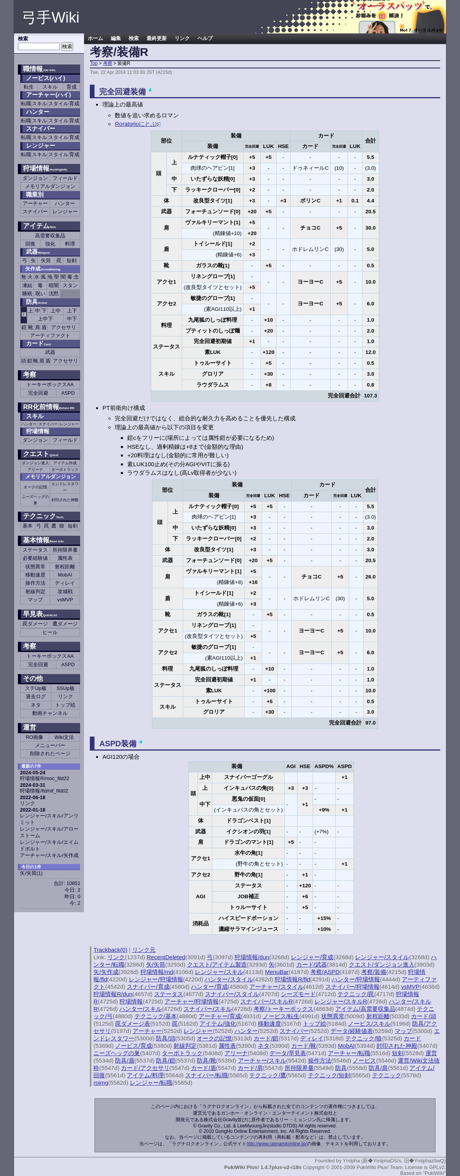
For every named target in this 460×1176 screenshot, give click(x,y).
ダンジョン (35, 178)
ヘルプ (205, 38)
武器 (50, 352)
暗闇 (54, 285)
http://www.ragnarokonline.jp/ (276, 1143)
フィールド (65, 178)
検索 (134, 38)
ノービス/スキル (369, 1023)
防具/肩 (378, 1067)
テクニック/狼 (363, 1038)
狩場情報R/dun (112, 994)
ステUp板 (35, 688)
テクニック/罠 (356, 994)
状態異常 (35, 567)
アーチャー (35, 203)
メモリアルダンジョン (50, 186)
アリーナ (35, 469)
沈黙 (54, 293)
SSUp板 (65, 688)
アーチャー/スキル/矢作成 (49, 855)
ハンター (37, 111)
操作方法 (35, 583)
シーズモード (298, 994)
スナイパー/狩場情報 (352, 986)
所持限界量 (65, 550)
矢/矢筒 (31, 873)
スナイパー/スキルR (266, 1001)
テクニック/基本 (156, 1016)
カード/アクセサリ (145, 1067)
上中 (56, 311)
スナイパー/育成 (148, 986)
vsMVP (65, 600)
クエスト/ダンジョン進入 (382, 964)
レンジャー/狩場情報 (156, 979)
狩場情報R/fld (292, 979)
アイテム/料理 (145, 1075)
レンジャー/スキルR (341, 1001)
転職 (26, 103)
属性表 (65, 558)
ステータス (35, 550)
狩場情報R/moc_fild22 (44, 778)
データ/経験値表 (352, 1031)
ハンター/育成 (209, 986)
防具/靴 (206, 1060)
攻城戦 (65, 591)
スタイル (58, 103)
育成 (71, 87)
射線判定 (35, 591)
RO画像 (34, 737)
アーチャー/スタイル (276, 986)
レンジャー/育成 (312, 957)
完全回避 (38, 393)
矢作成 (42, 269)
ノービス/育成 (133, 1045)
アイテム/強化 (217, 1023)
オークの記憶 (35, 487)
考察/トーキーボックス (283, 1008)
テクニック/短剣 (329, 1075)
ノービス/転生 (281, 1016)
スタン (70, 285)
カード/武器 (311, 964)
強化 (50, 244)
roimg (100, 1082)
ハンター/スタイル (229, 979)
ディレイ (65, 583)
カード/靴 (303, 1045)
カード (38, 343)
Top (93, 63)
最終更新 (157, 38)
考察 (107, 63)
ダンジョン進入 (35, 463)
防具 (36, 301)
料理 (70, 244)
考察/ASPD (324, 972)
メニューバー (50, 745)
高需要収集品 (50, 236)
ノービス (364, 1060)
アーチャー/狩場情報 (191, 1001)
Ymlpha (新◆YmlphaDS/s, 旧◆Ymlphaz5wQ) (394, 1161)
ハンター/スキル (140, 1008)
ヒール (50, 632)
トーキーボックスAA (49, 384)
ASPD (68, 393)
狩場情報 (45, 168)
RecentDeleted (166, 957)
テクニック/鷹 (267, 1075)
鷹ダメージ (65, 624)
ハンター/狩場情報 (356, 979)
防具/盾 (124, 1060)
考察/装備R (119, 51)
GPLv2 (436, 1167)
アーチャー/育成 (220, 1016)
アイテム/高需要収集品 (365, 1008)
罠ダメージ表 (132, 1023)
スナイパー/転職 (206, 1075)
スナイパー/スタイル (232, 994)
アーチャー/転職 (349, 1053)
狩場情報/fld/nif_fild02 (44, 791)
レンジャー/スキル (219, 972)
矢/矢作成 (105, 972)
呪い (40, 293)
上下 (72, 311)
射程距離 (65, 567)
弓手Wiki (50, 17)
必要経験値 (35, 558)
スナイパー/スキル (208, 1008)
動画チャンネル (50, 713)
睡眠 (27, 293)
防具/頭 (165, 1038)
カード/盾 (203, 1067)
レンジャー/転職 (151, 1082)
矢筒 (46, 260)
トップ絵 (65, 705)
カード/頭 (423, 1016)
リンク (65, 696)
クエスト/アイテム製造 (217, 964)
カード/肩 (250, 1067)
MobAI (65, 575)
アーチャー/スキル (262, 1060)
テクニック (43, 516)
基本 (28, 526)
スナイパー (40, 128)
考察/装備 (373, 972)
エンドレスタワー (65, 487)
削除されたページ (50, 753)
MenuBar (277, 972)
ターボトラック (65, 469)
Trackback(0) (110, 949)
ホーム (95, 38)
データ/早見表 (287, 1053)
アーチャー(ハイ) (48, 94)
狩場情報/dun (251, 957)
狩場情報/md (156, 972)
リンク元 (144, 949)
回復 (30, 244)
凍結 (27, 285)
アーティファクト (50, 335)
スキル (50, 87)
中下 (72, 319)
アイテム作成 (65, 463)
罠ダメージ (35, 624)
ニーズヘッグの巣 (35, 500)
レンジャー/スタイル (382, 957)
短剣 (71, 260)
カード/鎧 (266, 1038)
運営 (29, 727)
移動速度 (35, 575)
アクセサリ (63, 327)
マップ (35, 600)
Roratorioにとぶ (137, 123)
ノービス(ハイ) (45, 78)
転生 (29, 87)
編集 (116, 38)
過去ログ (36, 696)
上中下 (45, 319)
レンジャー (40, 145)
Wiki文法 (64, 737)
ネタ (36, 705)
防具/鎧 (165, 1060)
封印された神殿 (65, 500)
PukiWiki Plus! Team (379, 1167)
